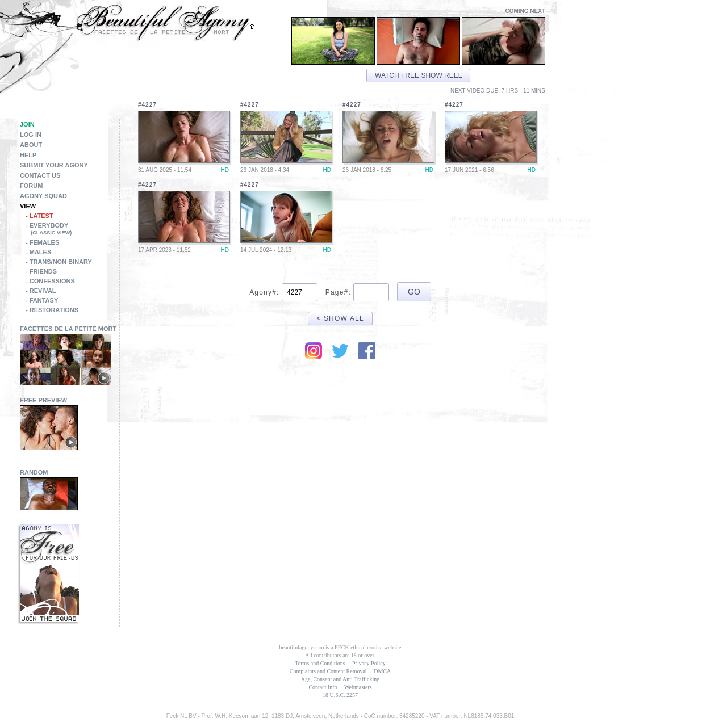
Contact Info (322, 687)
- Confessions (50, 281)
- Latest (39, 215)
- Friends (41, 271)
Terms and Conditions (320, 663)
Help (28, 155)
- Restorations (52, 310)
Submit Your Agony (54, 165)
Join (27, 124)
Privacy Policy (369, 663)
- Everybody (72, 230)
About (31, 144)
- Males (38, 252)
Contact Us (40, 175)
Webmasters (358, 687)
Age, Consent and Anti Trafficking (340, 679)
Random (34, 472)
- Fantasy (42, 300)
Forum (31, 185)
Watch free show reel (418, 75)
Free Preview (43, 400)
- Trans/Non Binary (59, 261)
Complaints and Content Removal (328, 671)
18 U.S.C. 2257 (340, 695)
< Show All (340, 318)
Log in (30, 134)
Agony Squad (43, 195)
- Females (42, 242)
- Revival (41, 290)
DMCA (382, 671)
